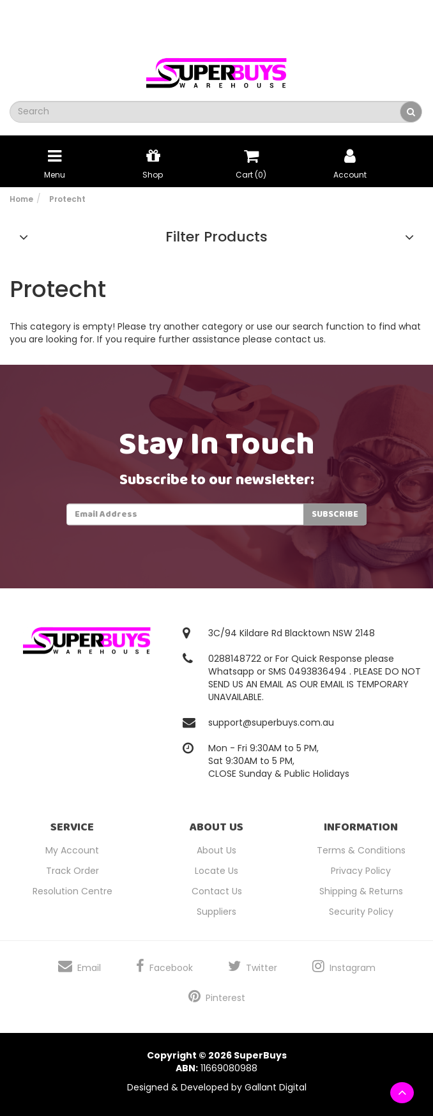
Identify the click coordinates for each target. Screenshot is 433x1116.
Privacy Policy (361, 870)
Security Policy (361, 911)
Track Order (72, 870)
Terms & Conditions (361, 850)
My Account (72, 850)
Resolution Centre (72, 891)
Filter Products (216, 237)
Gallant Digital (276, 1087)
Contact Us (217, 891)
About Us (216, 850)
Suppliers (216, 911)
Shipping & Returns (361, 891)
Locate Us (216, 870)
